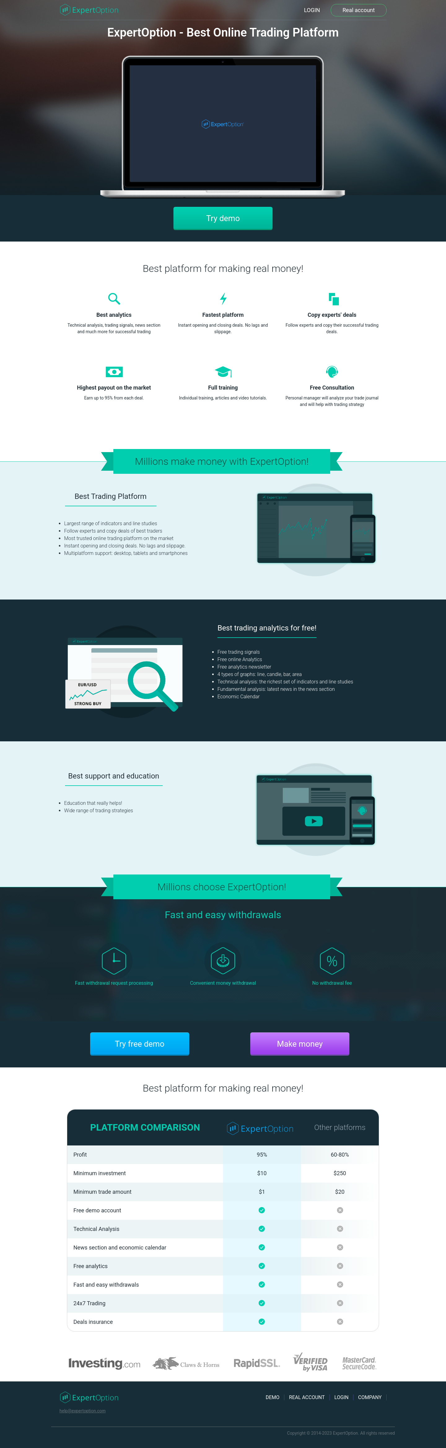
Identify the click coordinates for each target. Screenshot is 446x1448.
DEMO (273, 1397)
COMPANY (370, 1397)
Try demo (223, 218)
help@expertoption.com (82, 1410)
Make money (300, 1044)
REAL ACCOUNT (307, 1397)
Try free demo (139, 1044)
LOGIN (312, 10)
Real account (359, 10)
